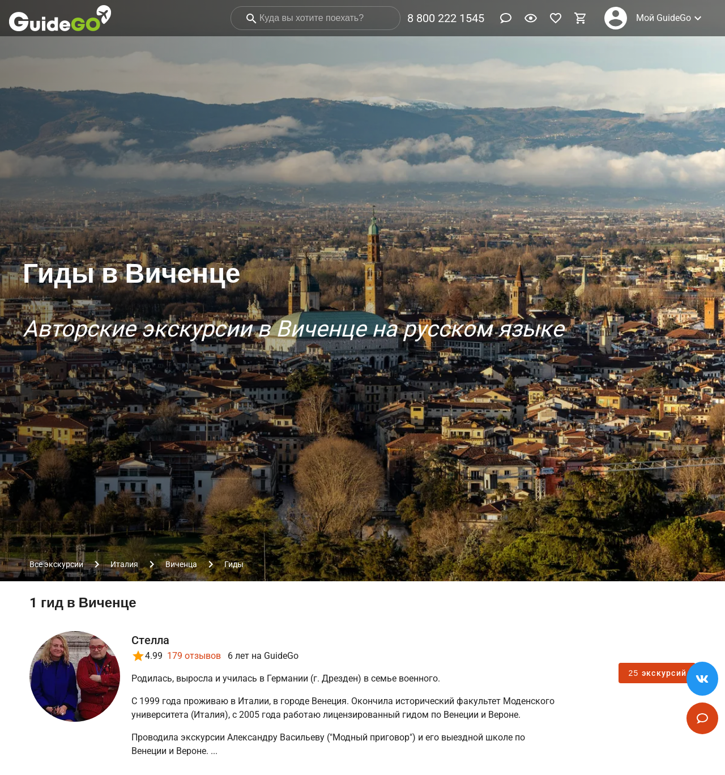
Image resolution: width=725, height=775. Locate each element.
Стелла (150, 640)
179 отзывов (194, 655)
